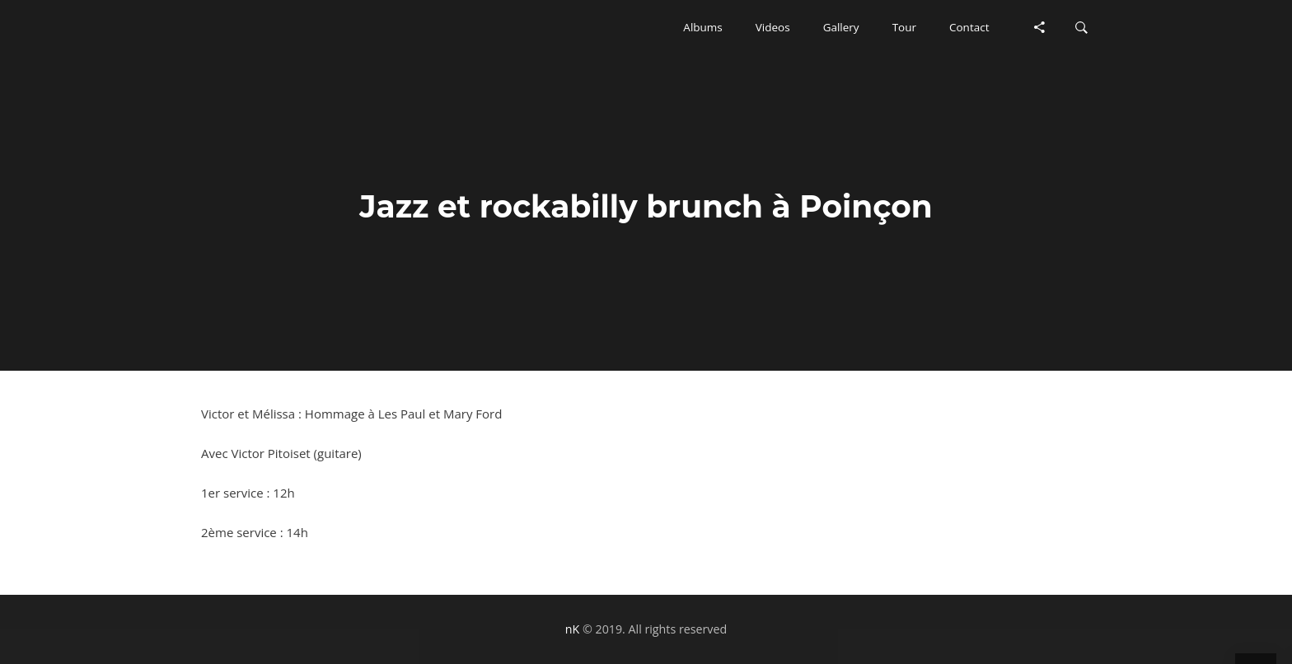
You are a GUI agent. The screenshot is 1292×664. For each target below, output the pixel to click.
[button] (702, 27)
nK (572, 629)
